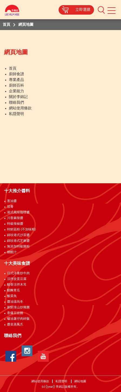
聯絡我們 (16, 102)
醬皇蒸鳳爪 (15, 324)
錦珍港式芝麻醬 (18, 241)
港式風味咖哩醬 (18, 212)
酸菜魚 (12, 296)
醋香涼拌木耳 (16, 284)
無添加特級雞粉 (18, 246)
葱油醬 (12, 201)
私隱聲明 (16, 114)
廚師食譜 (16, 74)
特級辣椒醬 (15, 224)
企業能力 (16, 91)
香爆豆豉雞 (15, 313)
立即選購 (82, 10)
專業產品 (16, 80)
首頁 (12, 68)
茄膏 (10, 206)
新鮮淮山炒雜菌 (18, 307)
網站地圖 (80, 381)
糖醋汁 (12, 252)
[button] (101, 9)
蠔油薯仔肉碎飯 (18, 319)
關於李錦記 (18, 97)
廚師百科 (16, 85)
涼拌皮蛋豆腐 (16, 279)
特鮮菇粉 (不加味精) (21, 229)
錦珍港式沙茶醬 (18, 235)
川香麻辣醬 (15, 218)
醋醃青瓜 (13, 290)
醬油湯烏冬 (15, 301)
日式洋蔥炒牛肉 (18, 273)
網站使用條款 (20, 108)
